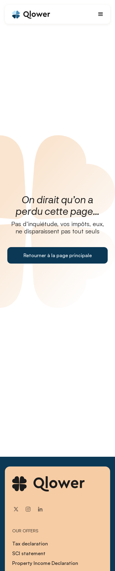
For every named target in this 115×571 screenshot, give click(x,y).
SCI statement (28, 553)
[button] (100, 14)
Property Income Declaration (45, 563)
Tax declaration (30, 544)
